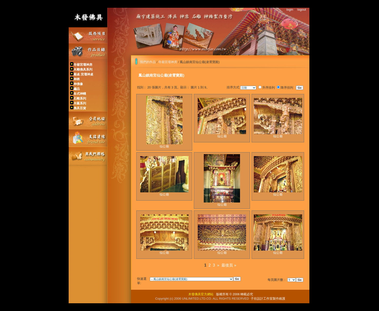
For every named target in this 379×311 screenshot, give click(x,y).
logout (302, 9)
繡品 (76, 89)
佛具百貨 (79, 108)
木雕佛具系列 (82, 69)
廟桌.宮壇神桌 (83, 74)
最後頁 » (228, 265)
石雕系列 (79, 98)
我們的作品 (148, 62)
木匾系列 (79, 103)
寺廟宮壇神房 (82, 64)
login (289, 9)
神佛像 (78, 84)
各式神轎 (79, 93)
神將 (76, 79)
